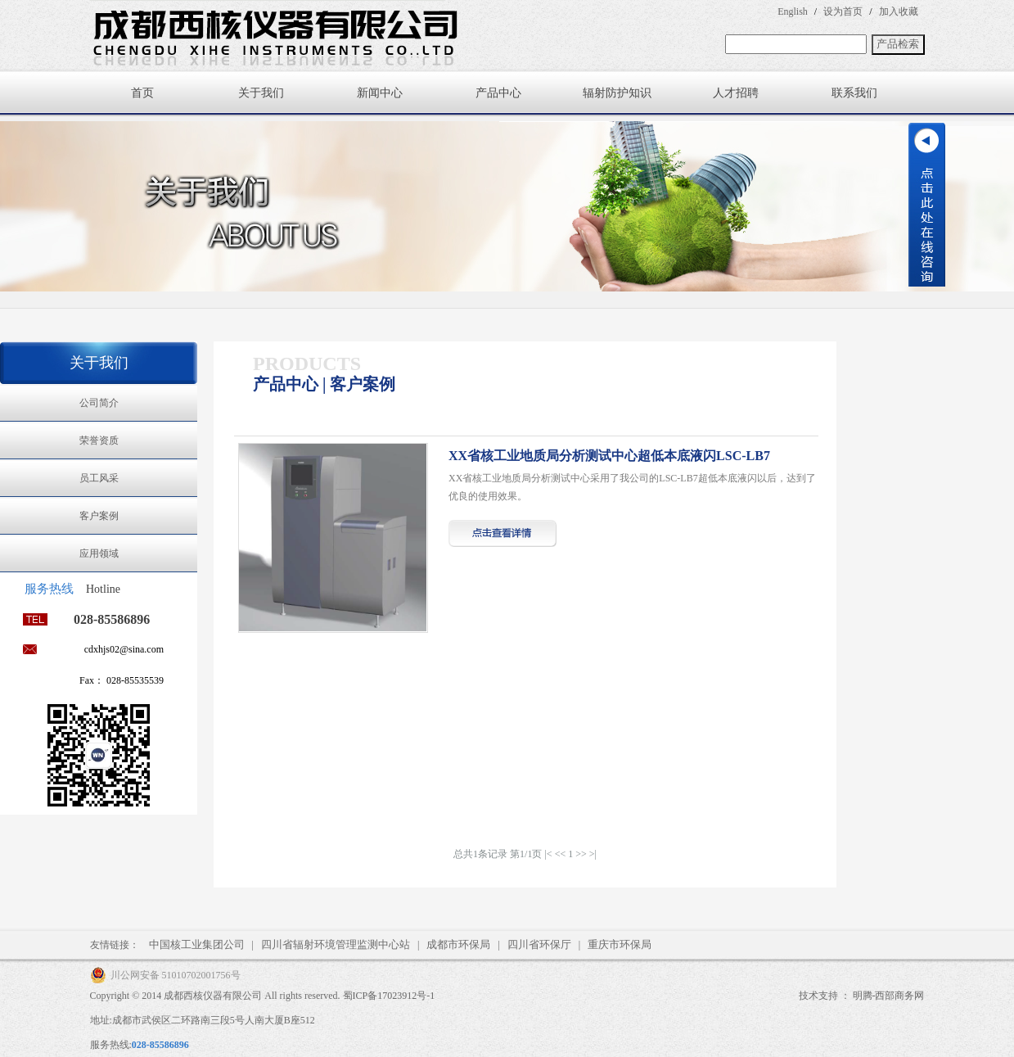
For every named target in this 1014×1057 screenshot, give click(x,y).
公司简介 (99, 403)
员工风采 (99, 478)
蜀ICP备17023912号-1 (389, 995)
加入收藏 (898, 11)
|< (548, 854)
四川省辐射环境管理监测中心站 (335, 944)
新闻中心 (380, 93)
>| (593, 854)
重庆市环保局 (619, 944)
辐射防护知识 (617, 93)
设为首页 (843, 11)
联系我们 (854, 93)
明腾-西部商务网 (889, 995)
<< (560, 854)
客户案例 (99, 516)
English (792, 11)
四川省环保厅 (539, 944)
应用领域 (99, 553)
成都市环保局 (458, 944)
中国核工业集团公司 (197, 944)
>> (581, 854)
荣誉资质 (99, 440)
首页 (142, 93)
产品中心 (498, 93)
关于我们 (261, 93)
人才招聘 (736, 93)
